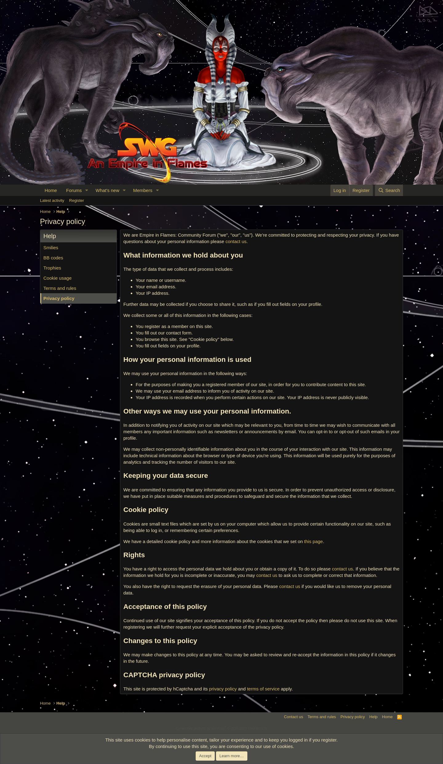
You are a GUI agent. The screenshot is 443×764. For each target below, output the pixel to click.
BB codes (53, 257)
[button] (86, 190)
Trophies (52, 267)
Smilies (50, 247)
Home (51, 190)
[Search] (389, 190)
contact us (235, 241)
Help (373, 716)
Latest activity (52, 200)
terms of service (263, 688)
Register (76, 200)
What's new (107, 190)
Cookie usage (57, 278)
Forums (74, 190)
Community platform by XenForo (221, 728)
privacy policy (223, 688)
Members (143, 190)
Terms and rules (59, 288)
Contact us (293, 716)
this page (313, 541)
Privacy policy (58, 298)
